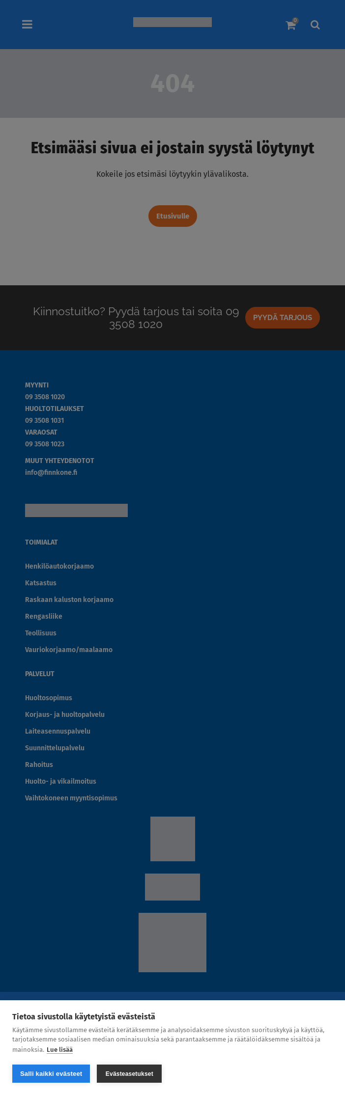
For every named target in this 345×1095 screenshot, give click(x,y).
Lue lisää (60, 1049)
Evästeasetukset (129, 1073)
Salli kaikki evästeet (51, 1073)
